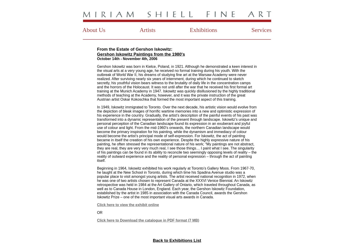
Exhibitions (203, 30)
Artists (147, 30)
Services (261, 30)
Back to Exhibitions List (177, 240)
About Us (94, 30)
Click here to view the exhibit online (128, 205)
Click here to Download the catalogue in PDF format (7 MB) (148, 220)
